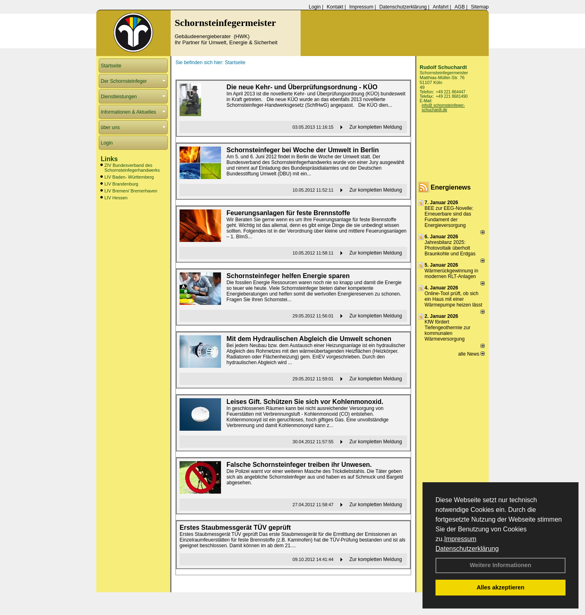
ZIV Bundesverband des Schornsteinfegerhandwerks (132, 168)
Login (315, 7)
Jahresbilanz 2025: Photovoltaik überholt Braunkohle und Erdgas (450, 248)
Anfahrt (440, 7)
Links (109, 158)
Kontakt (335, 7)
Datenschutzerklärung (467, 548)
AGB (460, 7)
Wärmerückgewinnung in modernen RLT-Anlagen (451, 273)
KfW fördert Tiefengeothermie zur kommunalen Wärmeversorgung (447, 330)
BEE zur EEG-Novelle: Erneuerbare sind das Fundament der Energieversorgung (449, 216)
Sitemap (480, 7)
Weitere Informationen (500, 565)
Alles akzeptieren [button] (500, 587)
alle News (471, 354)
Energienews (451, 187)
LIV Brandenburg (121, 183)
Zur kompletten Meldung (375, 127)
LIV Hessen (116, 197)
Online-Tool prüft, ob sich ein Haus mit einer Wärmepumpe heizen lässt (453, 299)
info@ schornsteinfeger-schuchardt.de (443, 107)
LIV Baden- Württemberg (129, 177)
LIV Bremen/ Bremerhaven (130, 190)
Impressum (460, 538)
